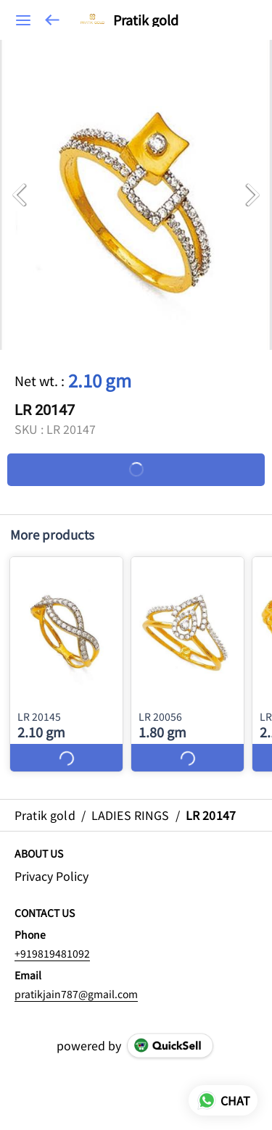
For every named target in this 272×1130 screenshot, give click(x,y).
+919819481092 (52, 953)
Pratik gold (145, 20)
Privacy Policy (51, 876)
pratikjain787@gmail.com (76, 994)
